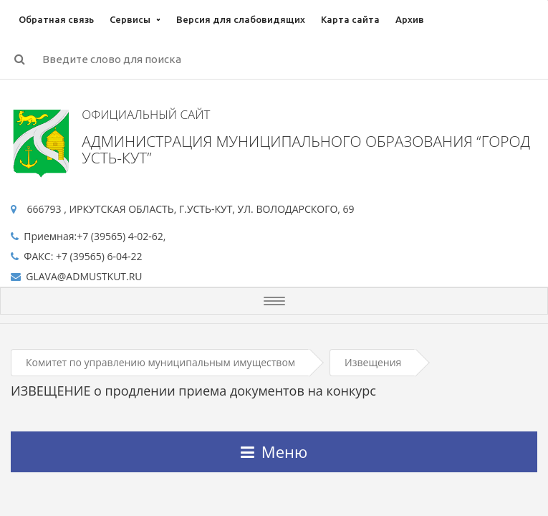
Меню (274, 451)
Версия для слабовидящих (240, 19)
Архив (409, 19)
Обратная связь (56, 19)
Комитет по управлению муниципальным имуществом (160, 362)
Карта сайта (350, 19)
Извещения (373, 362)
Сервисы (130, 19)
